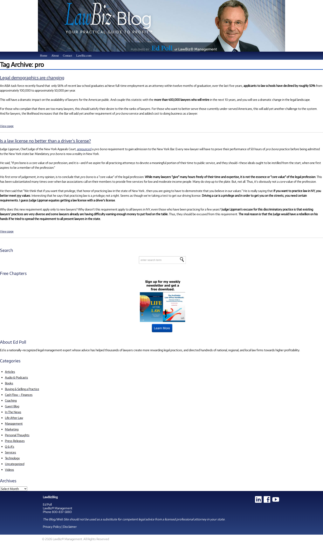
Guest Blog (12, 406)
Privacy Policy (52, 526)
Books (9, 383)
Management (14, 423)
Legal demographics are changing (32, 77)
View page (7, 126)
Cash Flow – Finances (19, 395)
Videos (9, 469)
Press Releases (15, 441)
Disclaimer (70, 526)
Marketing (12, 429)
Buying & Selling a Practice (22, 389)
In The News (13, 412)
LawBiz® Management (57, 508)
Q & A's (9, 446)
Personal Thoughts (17, 435)
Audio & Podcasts (16, 377)
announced (84, 149)
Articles (10, 371)
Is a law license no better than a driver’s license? (45, 140)
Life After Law (14, 418)
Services (10, 452)
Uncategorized (14, 464)
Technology (12, 458)
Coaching (11, 400)
